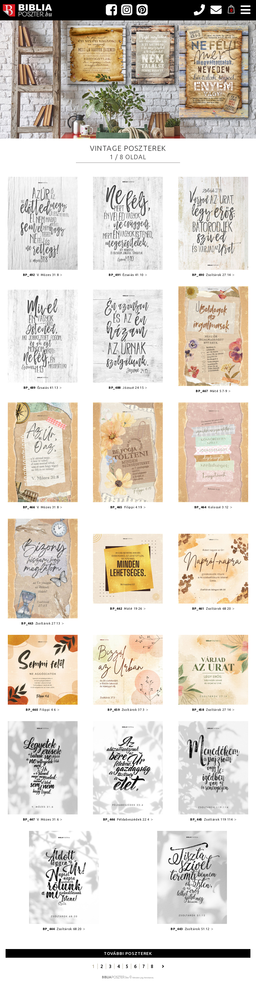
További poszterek (128, 953)
